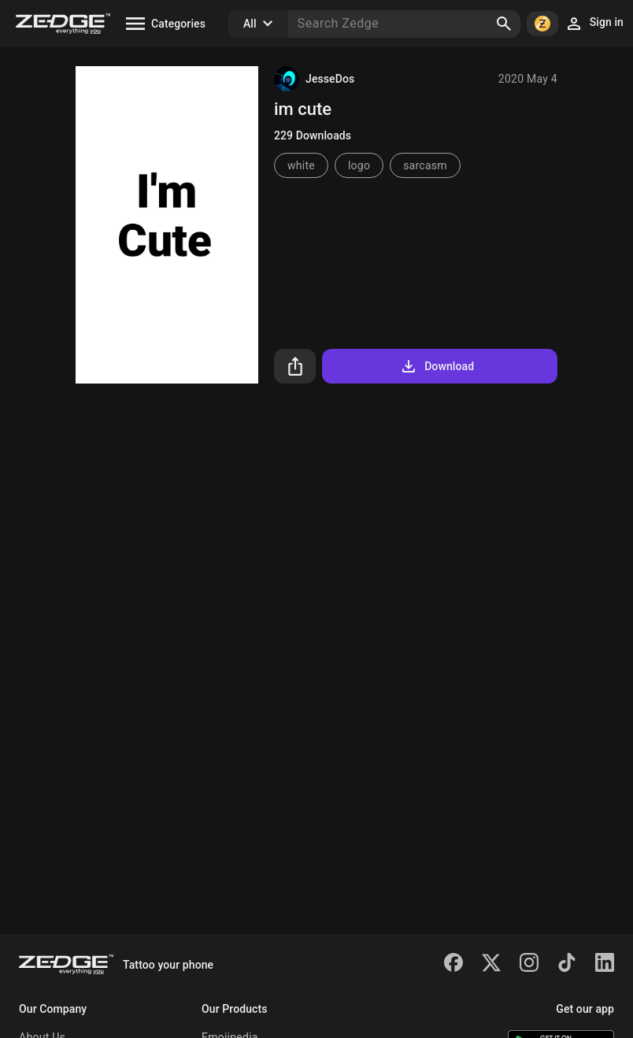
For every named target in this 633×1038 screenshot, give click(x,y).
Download (436, 366)
